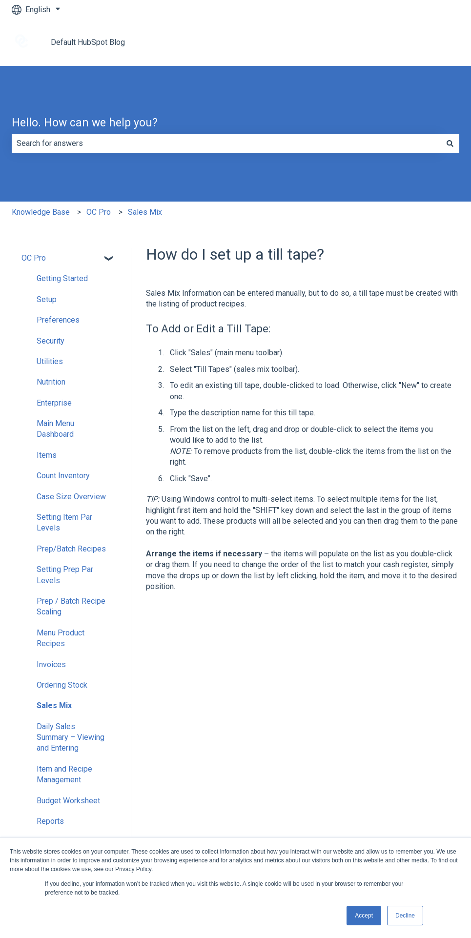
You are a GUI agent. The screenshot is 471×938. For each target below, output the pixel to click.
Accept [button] (364, 915)
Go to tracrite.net (421, 42)
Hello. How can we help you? (85, 122)
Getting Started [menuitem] (62, 278)
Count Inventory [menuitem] (63, 475)
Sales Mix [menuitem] (54, 705)
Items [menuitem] (47, 455)
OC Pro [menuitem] (33, 258)
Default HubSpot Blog (88, 42)
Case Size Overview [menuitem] (71, 496)
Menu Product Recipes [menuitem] (60, 638)
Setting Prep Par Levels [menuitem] (65, 575)
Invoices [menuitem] (51, 664)
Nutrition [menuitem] (51, 382)
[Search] (450, 143)
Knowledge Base (41, 212)
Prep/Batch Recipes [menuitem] (71, 548)
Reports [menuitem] (50, 821)
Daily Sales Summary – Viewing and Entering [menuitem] (70, 737)
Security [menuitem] (50, 341)
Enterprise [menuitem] (54, 403)
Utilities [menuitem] (50, 361)
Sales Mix (145, 212)
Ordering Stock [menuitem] (62, 685)
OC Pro (98, 212)
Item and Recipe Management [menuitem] (64, 774)
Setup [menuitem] (47, 299)
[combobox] (226, 143)
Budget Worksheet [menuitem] (68, 800)
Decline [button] (405, 915)
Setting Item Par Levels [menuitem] (64, 522)
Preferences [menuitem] (58, 320)
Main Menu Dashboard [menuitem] (55, 429)
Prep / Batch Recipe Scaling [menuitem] (71, 606)
